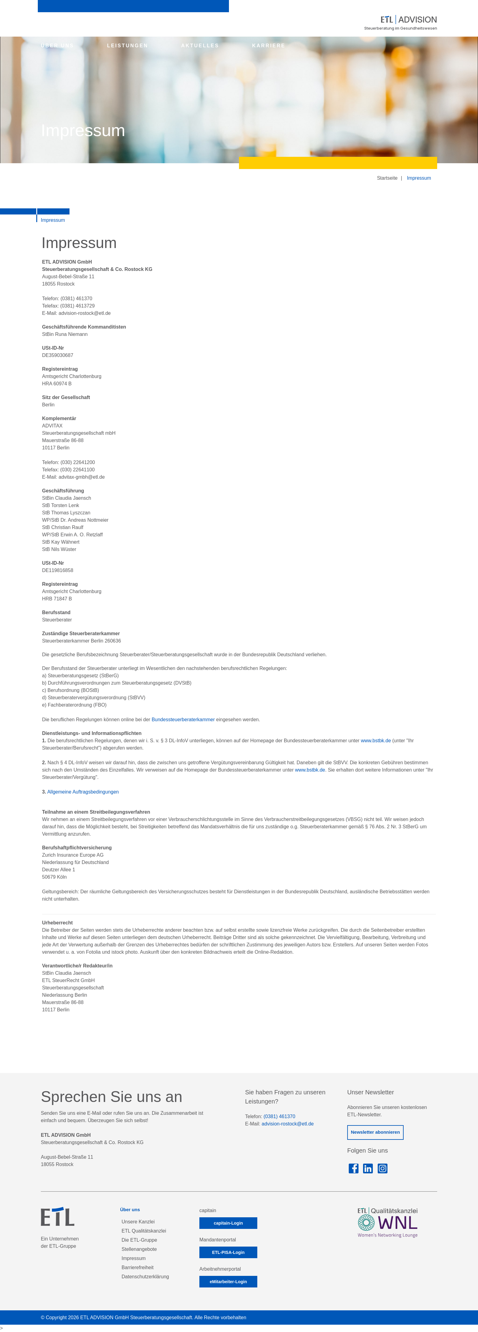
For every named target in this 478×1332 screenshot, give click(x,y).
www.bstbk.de (376, 740)
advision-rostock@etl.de (288, 1123)
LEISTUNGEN (127, 45)
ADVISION (409, 19)
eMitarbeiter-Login (228, 1281)
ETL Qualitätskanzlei (144, 1230)
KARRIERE (268, 45)
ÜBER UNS (57, 45)
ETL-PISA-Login (228, 1252)
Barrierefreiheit (138, 1267)
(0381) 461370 (279, 1116)
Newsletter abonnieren (375, 1132)
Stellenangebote (139, 1249)
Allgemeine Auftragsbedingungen (83, 791)
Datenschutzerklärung (145, 1276)
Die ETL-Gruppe (139, 1240)
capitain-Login (228, 1223)
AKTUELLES (200, 45)
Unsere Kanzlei (138, 1221)
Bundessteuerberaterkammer (183, 719)
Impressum (419, 178)
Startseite (387, 178)
